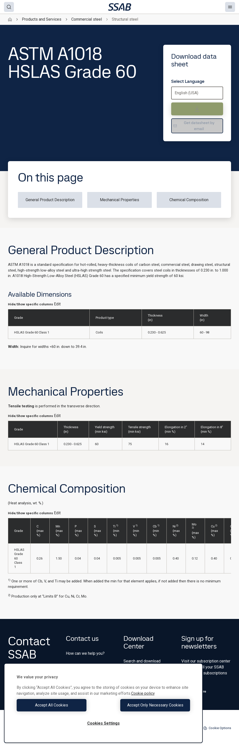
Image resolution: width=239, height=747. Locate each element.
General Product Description (50, 199)
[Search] (9, 7)
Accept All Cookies (58, 705)
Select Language (187, 81)
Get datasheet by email (193, 125)
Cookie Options (217, 728)
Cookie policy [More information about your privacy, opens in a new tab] (143, 693)
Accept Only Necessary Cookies (148, 705)
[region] (103, 703)
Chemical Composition (188, 199)
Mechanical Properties (119, 199)
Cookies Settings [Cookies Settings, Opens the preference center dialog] (103, 723)
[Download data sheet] (197, 108)
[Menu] (230, 7)
